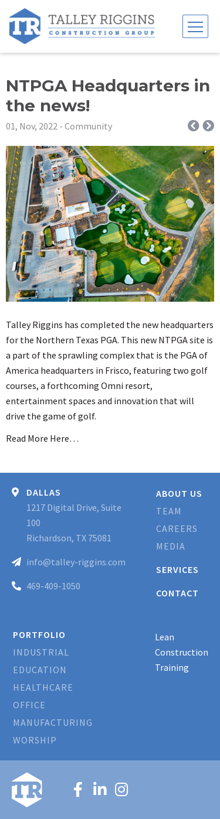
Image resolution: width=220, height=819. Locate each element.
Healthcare (43, 687)
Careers (177, 528)
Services (177, 569)
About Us (179, 493)
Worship (35, 740)
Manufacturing (53, 722)
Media (170, 546)
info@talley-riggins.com (76, 562)
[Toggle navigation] (195, 26)
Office (29, 705)
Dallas (43, 492)
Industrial (41, 652)
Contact (177, 593)
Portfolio (39, 634)
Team (169, 511)
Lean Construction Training (181, 652)
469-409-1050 (53, 586)
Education (40, 669)
